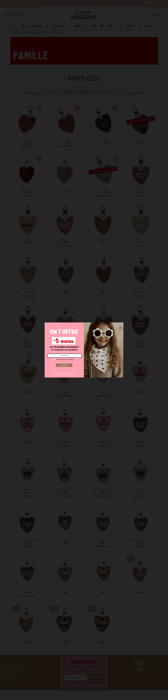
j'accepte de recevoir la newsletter (64, 359)
